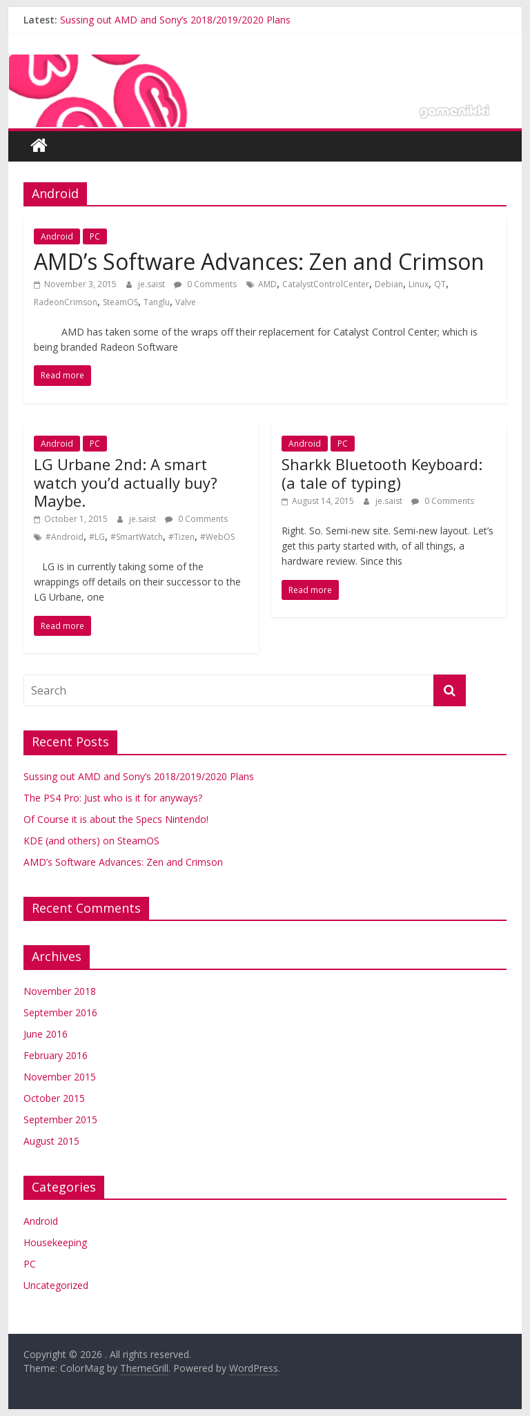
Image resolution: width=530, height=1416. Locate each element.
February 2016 (55, 1055)
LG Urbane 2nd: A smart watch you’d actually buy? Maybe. (125, 482)
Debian (389, 284)
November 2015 (59, 1076)
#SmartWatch (136, 537)
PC (95, 236)
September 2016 (60, 1012)
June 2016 (45, 1033)
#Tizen (181, 537)
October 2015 (54, 1098)
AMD (267, 284)
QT (440, 284)
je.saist (152, 284)
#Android (65, 537)
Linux (419, 284)
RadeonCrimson (65, 302)
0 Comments (205, 284)
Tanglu (157, 302)
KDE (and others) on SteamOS (91, 840)
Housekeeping (55, 1242)
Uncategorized (55, 1285)
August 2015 (51, 1140)
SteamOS (120, 302)
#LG (97, 537)
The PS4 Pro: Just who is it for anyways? (112, 797)
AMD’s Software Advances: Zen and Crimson (259, 261)
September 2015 (60, 1119)
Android (57, 236)
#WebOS (217, 537)
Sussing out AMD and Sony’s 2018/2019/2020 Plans (175, 19)
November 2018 (59, 991)
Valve (185, 302)
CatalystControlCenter (325, 284)
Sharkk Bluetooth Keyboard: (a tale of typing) (382, 473)
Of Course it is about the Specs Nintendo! (115, 819)
